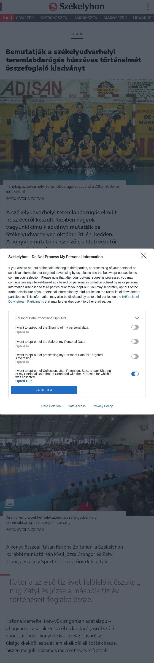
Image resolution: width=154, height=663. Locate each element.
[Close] (145, 257)
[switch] (135, 327)
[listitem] (77, 318)
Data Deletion (51, 406)
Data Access (77, 406)
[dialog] (77, 331)
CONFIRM (44, 390)
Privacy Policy (103, 406)
